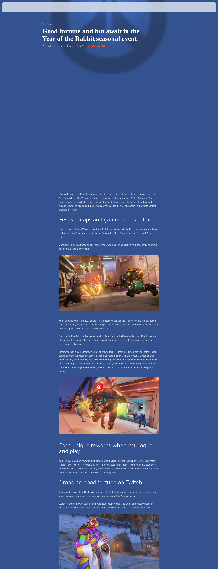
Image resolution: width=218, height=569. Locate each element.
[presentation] (12, 7)
